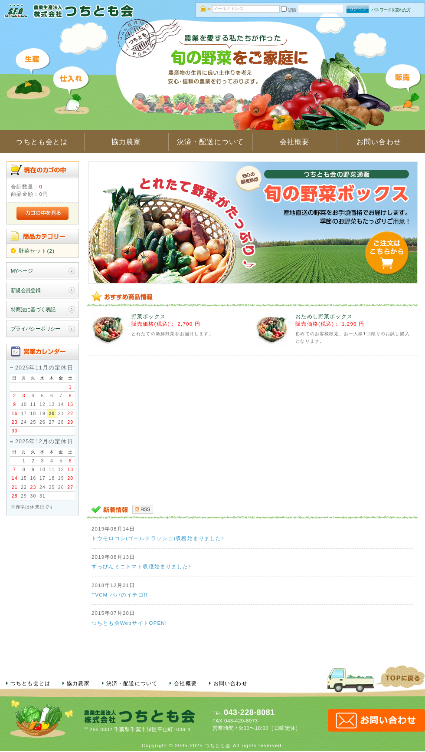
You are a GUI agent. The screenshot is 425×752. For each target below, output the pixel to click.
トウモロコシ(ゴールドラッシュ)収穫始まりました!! (158, 538)
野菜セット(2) (37, 251)
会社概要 (295, 141)
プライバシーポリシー (35, 328)
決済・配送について (210, 141)
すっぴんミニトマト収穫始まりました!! (142, 566)
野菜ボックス (148, 316)
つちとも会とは (42, 141)
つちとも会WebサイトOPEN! (129, 623)
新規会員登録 (26, 290)
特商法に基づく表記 (33, 309)
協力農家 (126, 141)
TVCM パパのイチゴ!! (120, 594)
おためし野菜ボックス (324, 316)
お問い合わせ (378, 141)
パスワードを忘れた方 (391, 9)
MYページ (22, 271)
